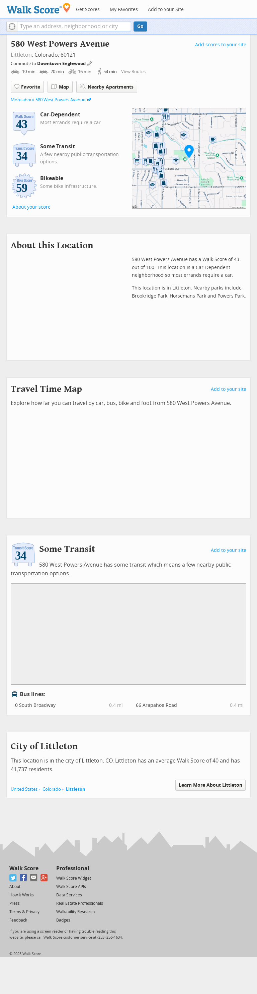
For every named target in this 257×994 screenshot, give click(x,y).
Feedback (18, 920)
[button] (11, 26)
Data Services (69, 895)
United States (24, 789)
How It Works (21, 895)
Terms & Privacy (24, 911)
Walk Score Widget (73, 878)
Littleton (21, 55)
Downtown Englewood (62, 63)
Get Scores (88, 9)
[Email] (34, 878)
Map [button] (60, 87)
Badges (63, 920)
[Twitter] (13, 878)
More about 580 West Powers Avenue (48, 99)
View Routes (133, 71)
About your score (31, 207)
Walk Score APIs (71, 886)
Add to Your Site (166, 9)
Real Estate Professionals (79, 903)
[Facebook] (23, 878)
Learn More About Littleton (210, 785)
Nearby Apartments (107, 87)
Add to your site (228, 389)
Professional (72, 868)
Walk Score (23, 868)
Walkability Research (75, 911)
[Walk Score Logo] (39, 8)
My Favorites (124, 9)
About (14, 886)
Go (140, 26)
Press (14, 903)
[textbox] (74, 26)
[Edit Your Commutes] (90, 62)
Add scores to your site (220, 45)
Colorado (51, 789)
